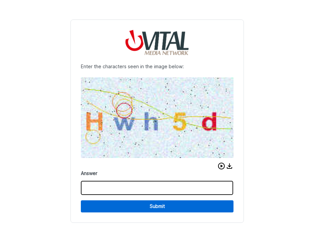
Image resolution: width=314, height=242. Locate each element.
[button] (221, 166)
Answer (89, 173)
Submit (157, 206)
